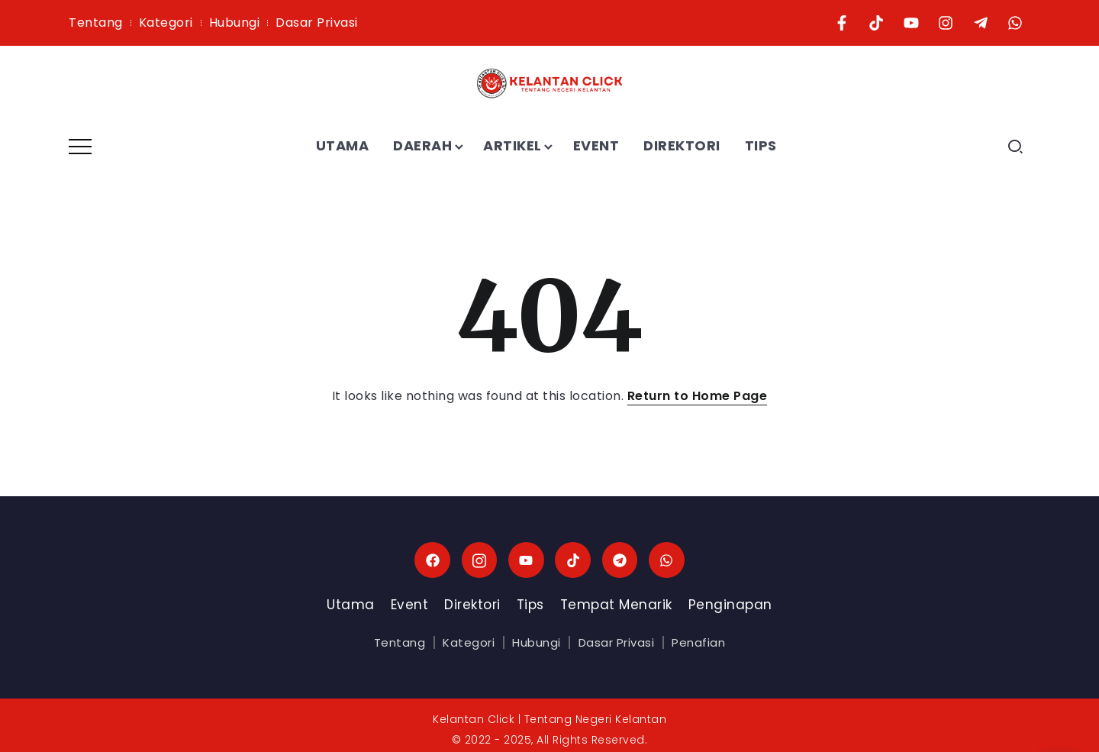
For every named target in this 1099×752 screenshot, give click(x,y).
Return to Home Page (697, 396)
